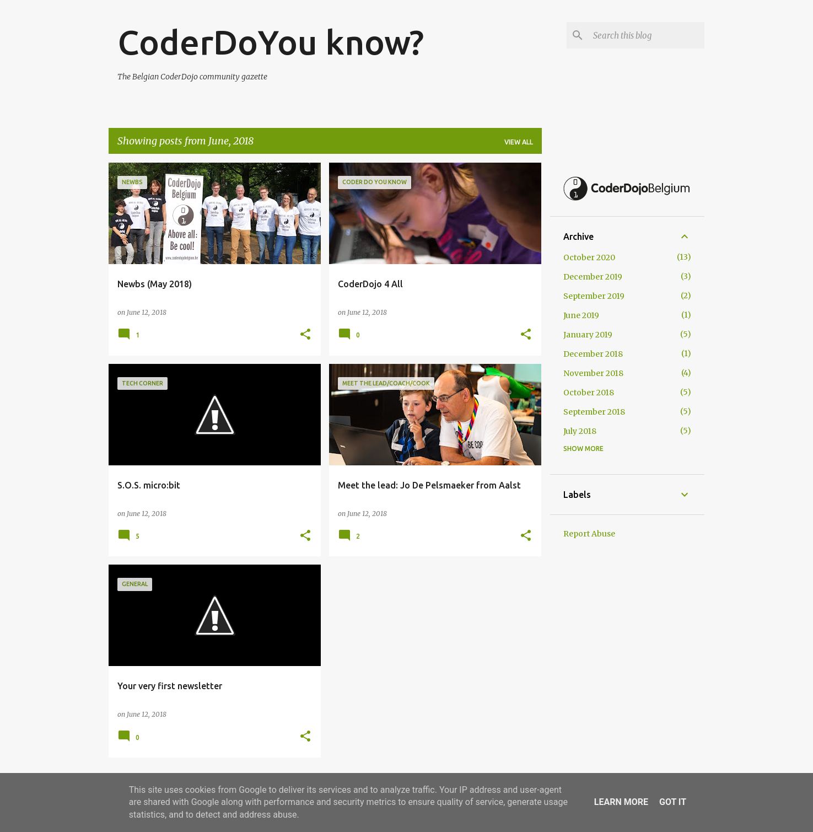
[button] (305, 335)
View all (518, 142)
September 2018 (594, 412)
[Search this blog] (646, 35)
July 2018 (579, 431)
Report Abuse (589, 534)
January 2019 (587, 335)
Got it (672, 802)
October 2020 (589, 257)
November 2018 (593, 373)
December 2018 (593, 354)
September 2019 (593, 296)
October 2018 (588, 393)
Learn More (621, 802)
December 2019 (592, 277)
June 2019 (581, 315)
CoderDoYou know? (270, 42)
